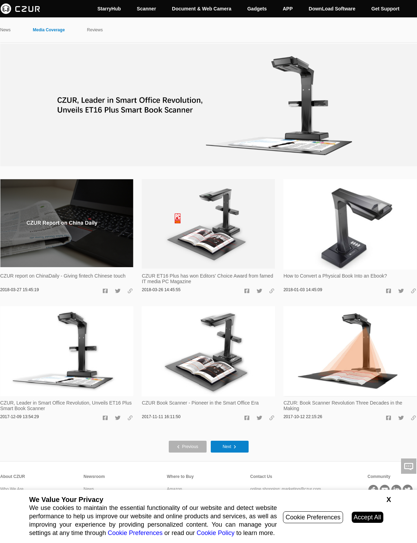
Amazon (174, 489)
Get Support (386, 8)
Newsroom (94, 476)
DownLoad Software (332, 8)
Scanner (146, 8)
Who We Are (12, 489)
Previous (187, 446)
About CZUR (12, 476)
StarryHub (109, 8)
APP (288, 8)
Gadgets (257, 8)
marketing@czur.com (301, 489)
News (5, 29)
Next (229, 446)
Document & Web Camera (201, 8)
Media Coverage (49, 29)
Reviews (95, 29)
